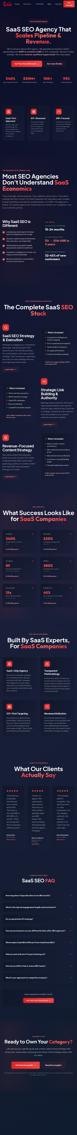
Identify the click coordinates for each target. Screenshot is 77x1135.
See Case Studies (54, 64)
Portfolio (40, 4)
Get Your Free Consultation (38, 1000)
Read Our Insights (53, 1065)
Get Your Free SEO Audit (27, 64)
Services (27, 4)
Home (17, 4)
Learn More (10, 369)
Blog (49, 4)
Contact (58, 4)
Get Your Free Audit (25, 1065)
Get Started (69, 4)
